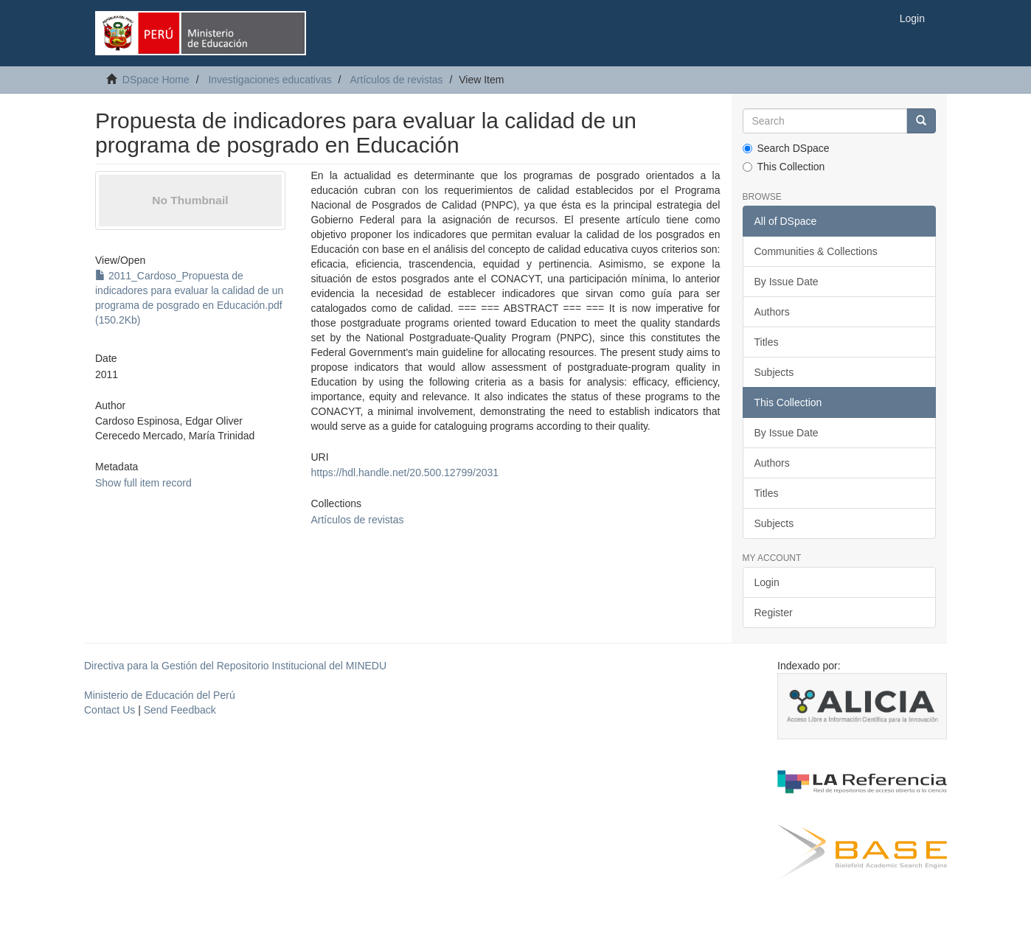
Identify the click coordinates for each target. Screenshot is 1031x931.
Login (767, 582)
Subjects (774, 372)
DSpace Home (156, 80)
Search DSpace (786, 148)
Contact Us (109, 710)
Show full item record (143, 483)
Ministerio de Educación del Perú (159, 695)
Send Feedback (180, 710)
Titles (766, 342)
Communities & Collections (816, 251)
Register (773, 612)
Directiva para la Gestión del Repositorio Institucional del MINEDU (235, 666)
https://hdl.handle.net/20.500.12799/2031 (404, 472)
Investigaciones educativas (269, 80)
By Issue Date (786, 281)
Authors (772, 312)
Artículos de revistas (396, 80)
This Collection (784, 166)
